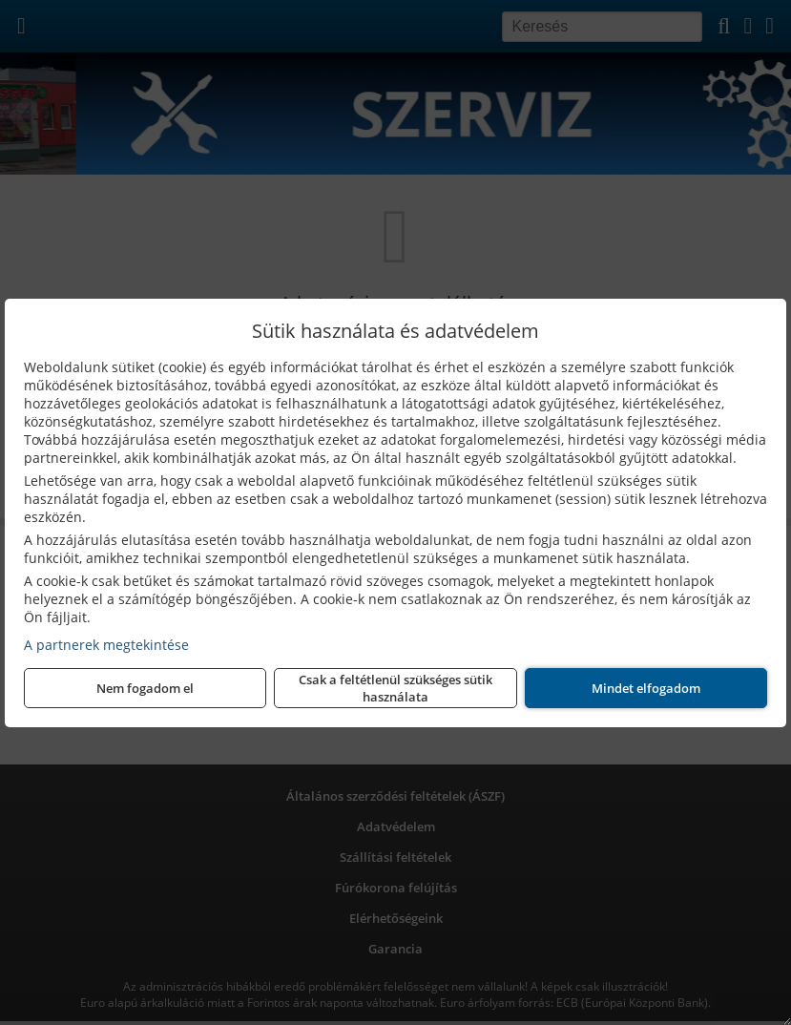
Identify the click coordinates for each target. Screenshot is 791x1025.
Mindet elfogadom (646, 688)
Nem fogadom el (145, 688)
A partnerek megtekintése (106, 645)
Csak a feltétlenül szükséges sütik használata (395, 688)
